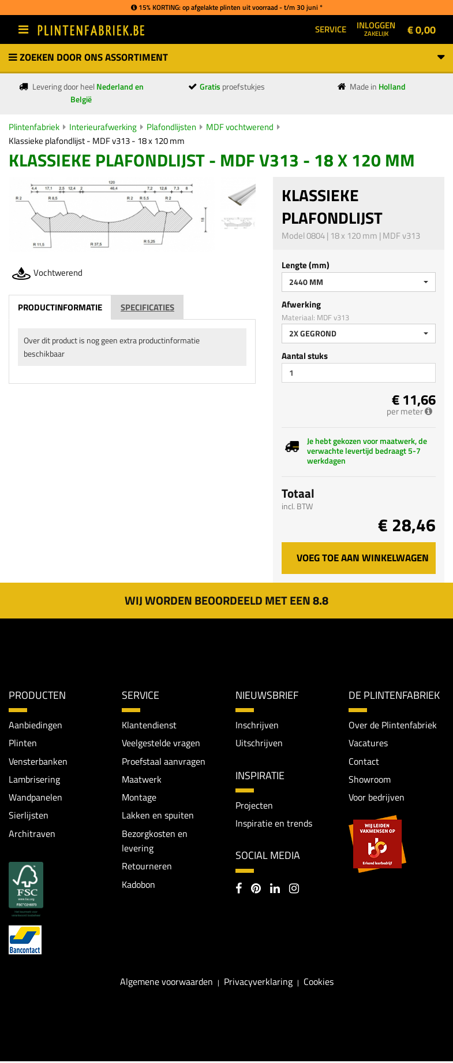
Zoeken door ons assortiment (226, 57)
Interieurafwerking (103, 127)
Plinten (23, 743)
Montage (139, 798)
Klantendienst (149, 725)
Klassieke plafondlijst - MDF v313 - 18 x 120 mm (97, 140)
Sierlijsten (28, 816)
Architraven (32, 834)
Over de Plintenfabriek (393, 725)
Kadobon (138, 885)
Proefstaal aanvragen (163, 761)
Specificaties (147, 307)
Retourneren (147, 868)
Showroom (370, 780)
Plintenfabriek (34, 127)
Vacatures (368, 743)
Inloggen (376, 28)
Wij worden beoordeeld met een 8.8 (226, 600)
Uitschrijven (259, 743)
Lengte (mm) (306, 265)
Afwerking (301, 304)
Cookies (319, 983)
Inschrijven (257, 725)
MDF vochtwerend (240, 127)
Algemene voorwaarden (166, 983)
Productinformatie (60, 307)
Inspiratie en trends (273, 824)
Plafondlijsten (171, 127)
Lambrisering (34, 780)
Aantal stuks (305, 355)
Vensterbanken (38, 761)
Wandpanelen (35, 798)
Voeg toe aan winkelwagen (363, 557)
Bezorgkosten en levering (155, 841)
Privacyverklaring (258, 983)
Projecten (254, 805)
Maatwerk (142, 780)
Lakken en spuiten (158, 816)
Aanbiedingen (35, 725)
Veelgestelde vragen (161, 743)
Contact (364, 761)
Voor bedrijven (377, 798)
